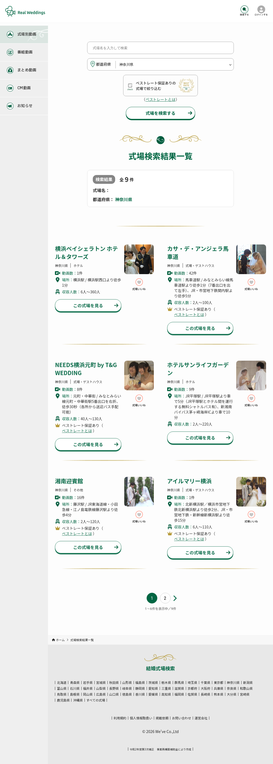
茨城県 (153, 682)
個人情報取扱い (141, 718)
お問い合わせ (181, 718)
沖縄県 (78, 700)
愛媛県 (153, 694)
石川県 (74, 688)
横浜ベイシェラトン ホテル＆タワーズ (86, 260)
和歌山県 (246, 688)
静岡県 (140, 688)
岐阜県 (127, 688)
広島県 (101, 694)
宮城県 (101, 682)
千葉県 (205, 682)
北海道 (61, 682)
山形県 (127, 682)
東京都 (218, 682)
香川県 (140, 694)
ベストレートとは (160, 100)
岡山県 (88, 694)
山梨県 (101, 688)
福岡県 (179, 694)
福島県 (140, 682)
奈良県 (231, 688)
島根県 (74, 694)
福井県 (88, 688)
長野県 (114, 688)
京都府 (192, 688)
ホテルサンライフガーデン (198, 377)
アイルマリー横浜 (189, 489)
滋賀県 (179, 688)
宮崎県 (245, 694)
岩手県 (88, 682)
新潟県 (248, 682)
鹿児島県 (63, 700)
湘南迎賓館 (69, 489)
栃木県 (166, 682)
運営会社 (201, 718)
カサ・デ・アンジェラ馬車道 (197, 260)
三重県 (166, 688)
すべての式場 (95, 700)
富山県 (61, 688)
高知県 (166, 694)
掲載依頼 (162, 718)
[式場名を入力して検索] (160, 48)
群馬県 (179, 682)
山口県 (114, 694)
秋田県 (114, 682)
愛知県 (153, 688)
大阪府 (205, 688)
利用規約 (120, 718)
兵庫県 (218, 688)
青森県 (74, 682)
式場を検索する (160, 114)
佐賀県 (192, 694)
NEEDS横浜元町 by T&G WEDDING (86, 377)
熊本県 (218, 694)
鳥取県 (61, 694)
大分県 (231, 694)
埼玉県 (192, 682)
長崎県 (205, 694)
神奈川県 (233, 682)
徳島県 (127, 694)
